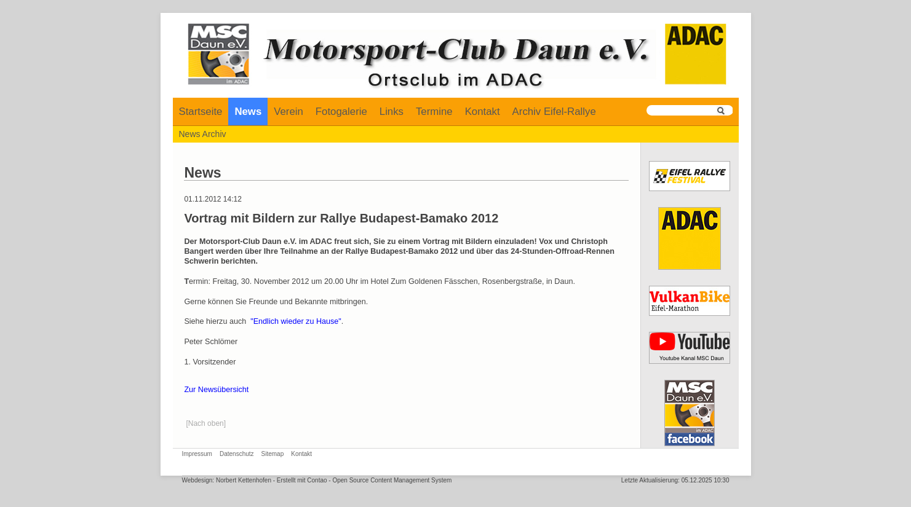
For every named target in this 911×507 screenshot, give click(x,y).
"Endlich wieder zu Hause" (295, 321)
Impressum (197, 453)
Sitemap (272, 453)
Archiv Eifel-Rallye (554, 111)
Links (392, 111)
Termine (434, 111)
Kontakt (482, 111)
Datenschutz (237, 453)
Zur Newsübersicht (216, 389)
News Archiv (202, 134)
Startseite (201, 111)
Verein (288, 111)
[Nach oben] (206, 423)
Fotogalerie (341, 111)
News (247, 111)
